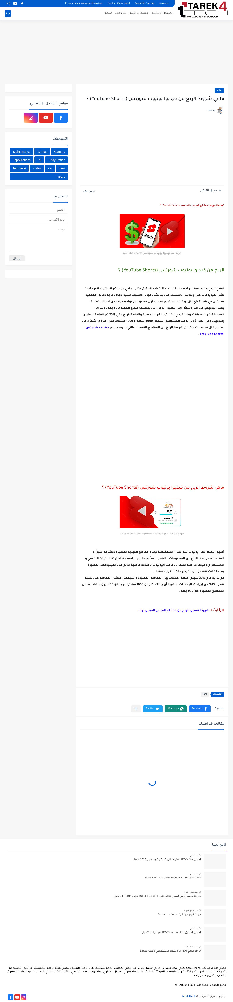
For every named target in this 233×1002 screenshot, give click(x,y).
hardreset (19, 168)
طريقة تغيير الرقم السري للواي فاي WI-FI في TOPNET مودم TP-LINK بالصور (157, 896)
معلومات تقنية (139, 13)
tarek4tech (189, 996)
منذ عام (194, 855)
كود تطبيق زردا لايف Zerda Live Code (179, 914)
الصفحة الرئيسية (162, 13)
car (50, 168)
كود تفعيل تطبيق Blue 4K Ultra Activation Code (172, 878)
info (219, 90)
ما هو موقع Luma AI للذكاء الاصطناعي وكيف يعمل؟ (170, 951)
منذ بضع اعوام (191, 891)
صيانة (108, 13)
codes (37, 168)
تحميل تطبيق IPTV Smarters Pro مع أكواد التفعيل (171, 932)
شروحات (121, 13)
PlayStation (57, 160)
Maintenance (22, 151)
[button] (200, 708)
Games (42, 151)
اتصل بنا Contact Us (119, 3)
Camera (59, 151)
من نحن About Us (144, 3)
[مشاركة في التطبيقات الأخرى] (136, 708)
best (62, 168)
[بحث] (8, 13)
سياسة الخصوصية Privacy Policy (83, 3)
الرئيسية (164, 3)
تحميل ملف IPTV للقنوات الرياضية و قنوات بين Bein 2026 (167, 859)
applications (23, 160)
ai (40, 160)
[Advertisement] (116, 52)
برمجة (61, 176)
